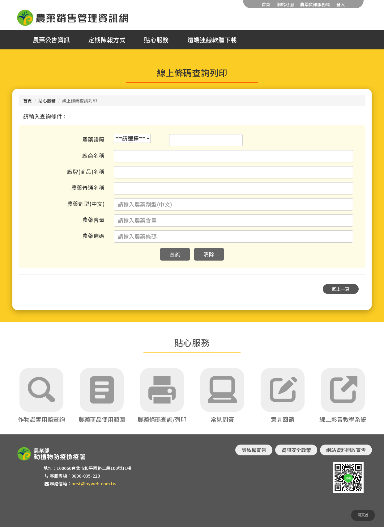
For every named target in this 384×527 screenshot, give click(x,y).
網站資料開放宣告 (346, 450)
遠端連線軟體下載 (212, 40)
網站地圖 (285, 4)
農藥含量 (93, 220)
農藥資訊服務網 (315, 4)
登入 (340, 4)
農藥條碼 (93, 236)
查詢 (175, 254)
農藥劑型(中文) (86, 203)
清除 (209, 254)
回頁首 (363, 515)
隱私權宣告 (253, 450)
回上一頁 (340, 289)
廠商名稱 (93, 155)
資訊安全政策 (296, 450)
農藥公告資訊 (51, 40)
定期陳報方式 (107, 40)
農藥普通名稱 (88, 187)
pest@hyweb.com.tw (94, 483)
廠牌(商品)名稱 (86, 171)
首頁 (266, 4)
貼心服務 (156, 40)
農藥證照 (93, 139)
